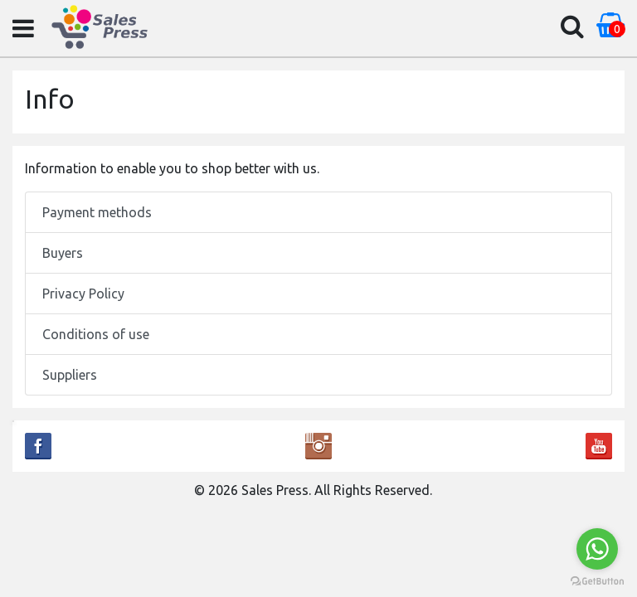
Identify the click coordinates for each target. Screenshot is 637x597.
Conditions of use (95, 334)
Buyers (62, 252)
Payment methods (97, 212)
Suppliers (69, 374)
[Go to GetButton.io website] (597, 580)
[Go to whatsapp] (597, 549)
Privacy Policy (83, 293)
